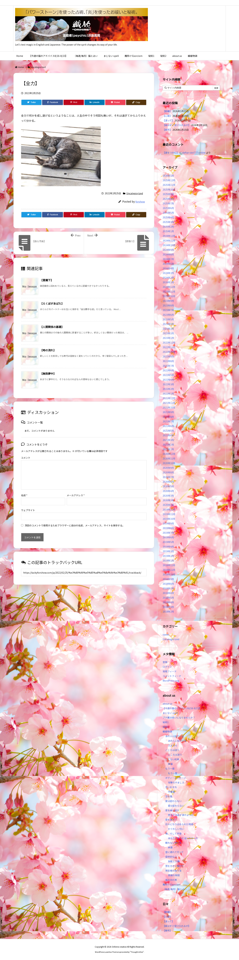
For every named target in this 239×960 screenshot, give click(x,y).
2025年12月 (169, 180)
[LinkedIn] (94, 102)
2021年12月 (169, 398)
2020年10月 (169, 463)
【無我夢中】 (48, 373)
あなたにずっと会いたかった (183, 838)
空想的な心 (171, 856)
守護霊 (171, 791)
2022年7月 (168, 365)
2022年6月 (168, 370)
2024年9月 (168, 249)
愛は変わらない (173, 801)
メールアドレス (76, 490)
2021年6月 (168, 426)
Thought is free (137, 952)
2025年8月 (168, 198)
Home (21, 67)
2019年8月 (168, 528)
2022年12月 (169, 342)
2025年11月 (169, 185)
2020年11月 (169, 458)
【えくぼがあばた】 (52, 303)
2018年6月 (168, 593)
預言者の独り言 (173, 870)
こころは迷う (172, 750)
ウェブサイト (28, 505)
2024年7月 (168, 259)
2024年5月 (168, 263)
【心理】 (167, 115)
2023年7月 (168, 310)
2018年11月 (169, 569)
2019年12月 (169, 509)
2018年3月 (168, 607)
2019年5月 (168, 542)
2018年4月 (168, 602)
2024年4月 (168, 268)
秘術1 (166, 722)
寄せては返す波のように (181, 815)
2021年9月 (168, 412)
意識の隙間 (174, 875)
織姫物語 (167, 731)
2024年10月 (169, 245)
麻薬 (170, 847)
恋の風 (168, 796)
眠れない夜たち (173, 842)
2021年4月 (168, 435)
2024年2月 (168, 277)
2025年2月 (168, 226)
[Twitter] (31, 102)
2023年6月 (168, 314)
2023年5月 (168, 319)
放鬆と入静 (174, 861)
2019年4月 (168, 546)
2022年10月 (169, 351)
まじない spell (170, 713)
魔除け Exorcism (171, 884)
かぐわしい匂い (176, 828)
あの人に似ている (174, 736)
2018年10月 (169, 574)
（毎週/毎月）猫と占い (175, 889)
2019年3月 (168, 551)
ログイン (167, 666)
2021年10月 (169, 407)
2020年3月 (168, 495)
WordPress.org (171, 680)
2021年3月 (168, 440)
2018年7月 (168, 588)
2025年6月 (168, 208)
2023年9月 (168, 300)
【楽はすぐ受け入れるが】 (177, 125)
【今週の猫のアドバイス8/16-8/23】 (182, 708)
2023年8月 (168, 305)
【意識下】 (46, 280)
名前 (24, 490)
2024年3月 (168, 273)
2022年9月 (168, 356)
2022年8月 (168, 361)
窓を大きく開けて (174, 866)
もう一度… (174, 773)
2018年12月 (169, 565)
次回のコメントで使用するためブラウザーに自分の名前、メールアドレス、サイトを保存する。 (75, 520)
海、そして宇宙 (173, 833)
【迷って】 (168, 120)
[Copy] (136, 102)
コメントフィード (172, 676)
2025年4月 (168, 217)
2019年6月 (168, 537)
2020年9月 (168, 467)
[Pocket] (115, 102)
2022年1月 (168, 393)
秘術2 (166, 726)
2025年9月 (168, 194)
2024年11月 (169, 240)
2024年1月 (168, 282)
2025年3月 (168, 222)
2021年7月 (168, 421)
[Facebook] (52, 102)
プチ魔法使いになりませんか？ (179, 717)
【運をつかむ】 (171, 152)
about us (167, 703)
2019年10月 (169, 518)
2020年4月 (168, 491)
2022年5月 (168, 375)
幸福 (170, 764)
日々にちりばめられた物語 (179, 824)
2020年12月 (169, 453)
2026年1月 (168, 175)
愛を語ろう (171, 819)
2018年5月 (168, 597)
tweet (166, 634)
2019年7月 (168, 532)
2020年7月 (168, 477)
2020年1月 (168, 505)
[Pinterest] (74, 102)
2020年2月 (168, 500)
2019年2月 (168, 556)
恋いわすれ (171, 787)
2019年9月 (168, 523)
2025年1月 (168, 231)
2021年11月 (169, 402)
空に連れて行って (174, 852)
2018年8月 (168, 583)
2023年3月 (168, 328)
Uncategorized (38, 67)
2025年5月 (168, 212)
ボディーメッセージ (175, 777)
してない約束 (172, 759)
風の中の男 (171, 879)
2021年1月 (168, 449)
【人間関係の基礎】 (52, 327)
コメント (25, 457)
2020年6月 (168, 481)
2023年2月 (168, 333)
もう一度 (170, 768)
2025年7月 (168, 203)
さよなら (172, 745)
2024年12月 (169, 236)
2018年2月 (168, 611)
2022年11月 (169, 347)
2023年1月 (168, 338)
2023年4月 (168, 324)
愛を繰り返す (172, 810)
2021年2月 (168, 444)
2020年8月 (168, 472)
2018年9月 (168, 579)
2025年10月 (169, 189)
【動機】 (167, 111)
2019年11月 (169, 514)
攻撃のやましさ (177, 782)
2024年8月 (168, 254)
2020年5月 (168, 486)
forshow (140, 201)
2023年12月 (169, 287)
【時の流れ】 (48, 350)
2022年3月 (168, 384)
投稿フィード (170, 671)
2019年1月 (168, 560)
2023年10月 (169, 296)
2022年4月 (168, 379)
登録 (165, 662)
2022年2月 (168, 389)
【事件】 (167, 129)
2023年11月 (169, 291)
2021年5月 (168, 430)
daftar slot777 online (193, 152)
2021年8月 (168, 416)
